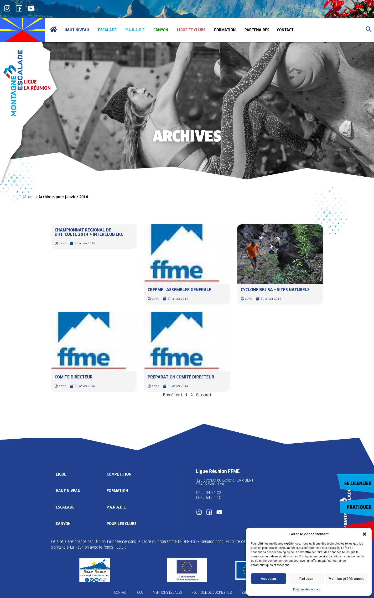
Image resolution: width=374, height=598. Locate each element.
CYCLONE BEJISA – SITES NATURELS (275, 289)
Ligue (61, 474)
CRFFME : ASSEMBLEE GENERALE (179, 289)
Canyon (63, 523)
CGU (140, 592)
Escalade (65, 507)
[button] (364, 534)
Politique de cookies (306, 589)
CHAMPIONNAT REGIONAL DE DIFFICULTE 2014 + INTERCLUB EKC (89, 232)
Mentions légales (167, 592)
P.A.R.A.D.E (116, 507)
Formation (117, 490)
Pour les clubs (121, 523)
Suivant (203, 394)
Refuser (306, 579)
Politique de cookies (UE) (212, 592)
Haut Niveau (68, 490)
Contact (121, 592)
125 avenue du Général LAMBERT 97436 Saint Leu (225, 482)
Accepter (268, 579)
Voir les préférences (346, 579)
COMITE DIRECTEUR (74, 377)
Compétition (119, 474)
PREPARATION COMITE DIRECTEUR (181, 377)
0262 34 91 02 (208, 492)
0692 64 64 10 (208, 497)
